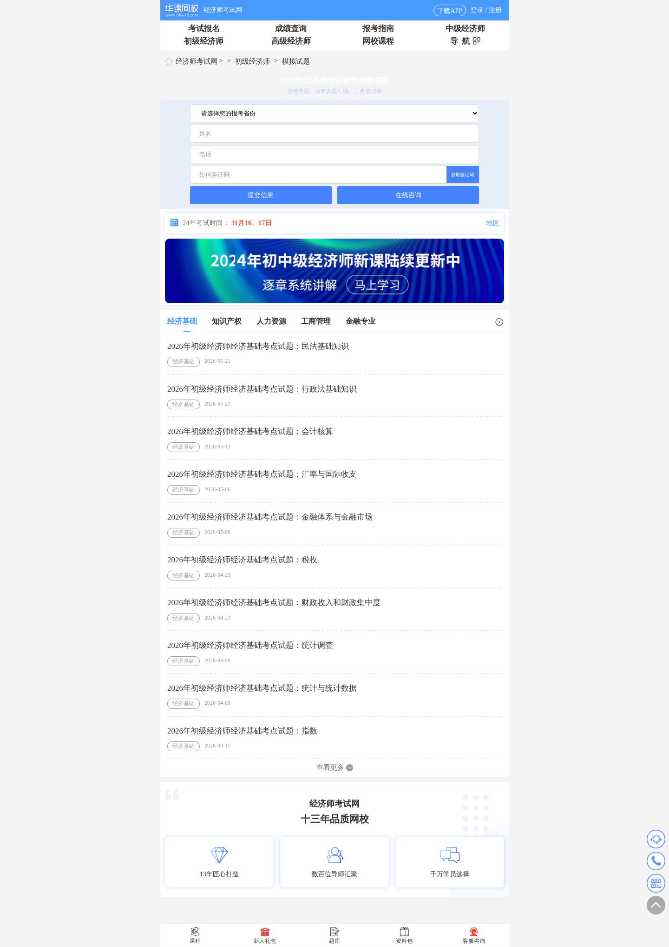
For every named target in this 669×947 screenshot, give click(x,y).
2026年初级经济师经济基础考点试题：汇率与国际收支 (262, 474)
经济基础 (182, 321)
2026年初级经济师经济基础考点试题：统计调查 (250, 644)
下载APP (449, 10)
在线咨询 (408, 195)
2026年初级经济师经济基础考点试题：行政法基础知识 (262, 388)
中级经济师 (465, 28)
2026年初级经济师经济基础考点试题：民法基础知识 (258, 345)
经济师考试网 (223, 10)
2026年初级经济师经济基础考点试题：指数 (242, 730)
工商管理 (316, 321)
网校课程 (378, 41)
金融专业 (360, 321)
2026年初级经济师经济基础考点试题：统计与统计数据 (262, 687)
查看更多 (334, 767)
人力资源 (271, 321)
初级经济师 (203, 41)
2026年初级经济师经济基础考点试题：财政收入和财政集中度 (273, 602)
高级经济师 (291, 41)
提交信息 (261, 195)
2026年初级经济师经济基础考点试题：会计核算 (250, 431)
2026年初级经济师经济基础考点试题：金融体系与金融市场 (270, 517)
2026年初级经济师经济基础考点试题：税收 (242, 559)
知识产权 (227, 321)
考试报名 (204, 28)
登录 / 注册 (486, 10)
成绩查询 (291, 28)
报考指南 (378, 28)
